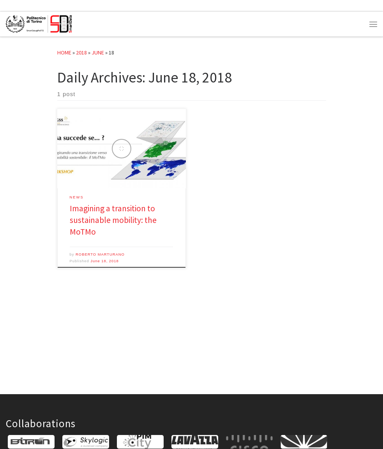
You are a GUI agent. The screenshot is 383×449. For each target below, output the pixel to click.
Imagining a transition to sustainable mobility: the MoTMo (113, 220)
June (98, 52)
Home (64, 52)
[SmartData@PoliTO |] (39, 23)
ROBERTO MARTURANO (100, 254)
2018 (81, 52)
